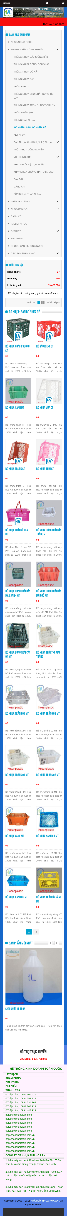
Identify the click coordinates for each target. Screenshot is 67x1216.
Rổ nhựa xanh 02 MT (16, 897)
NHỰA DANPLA (17, 209)
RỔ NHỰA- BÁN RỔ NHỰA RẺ (30, 127)
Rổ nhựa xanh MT (14, 407)
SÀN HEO (14, 231)
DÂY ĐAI (18, 179)
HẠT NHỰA (15, 238)
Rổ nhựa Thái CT (45, 469)
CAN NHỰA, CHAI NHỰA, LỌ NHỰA (33, 142)
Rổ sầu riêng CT (44, 346)
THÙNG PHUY (21, 86)
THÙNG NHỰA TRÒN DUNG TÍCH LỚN (34, 105)
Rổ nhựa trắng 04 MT (17, 775)
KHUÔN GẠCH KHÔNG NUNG (25, 246)
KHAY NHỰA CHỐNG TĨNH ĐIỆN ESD (33, 171)
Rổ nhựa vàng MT (14, 836)
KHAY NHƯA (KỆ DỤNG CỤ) (29, 164)
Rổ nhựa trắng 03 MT (48, 775)
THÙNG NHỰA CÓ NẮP (26, 71)
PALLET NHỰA (17, 223)
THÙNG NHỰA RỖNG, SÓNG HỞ (31, 64)
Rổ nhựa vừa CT (44, 407)
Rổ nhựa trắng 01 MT (17, 713)
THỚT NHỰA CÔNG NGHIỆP (29, 149)
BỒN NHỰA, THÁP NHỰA (27, 194)
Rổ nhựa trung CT (15, 469)
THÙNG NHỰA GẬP (24, 79)
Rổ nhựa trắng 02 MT (48, 713)
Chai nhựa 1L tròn (15, 1009)
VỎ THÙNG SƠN (22, 157)
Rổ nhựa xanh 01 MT (47, 836)
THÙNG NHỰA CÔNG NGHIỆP (25, 49)
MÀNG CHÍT (20, 186)
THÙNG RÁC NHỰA (24, 120)
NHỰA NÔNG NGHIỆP (21, 42)
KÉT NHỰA (19, 134)
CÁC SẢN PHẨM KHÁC (21, 253)
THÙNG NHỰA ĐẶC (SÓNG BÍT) (31, 57)
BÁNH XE (14, 216)
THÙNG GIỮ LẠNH (23, 112)
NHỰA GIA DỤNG (19, 201)
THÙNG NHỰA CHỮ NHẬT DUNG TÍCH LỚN (34, 96)
